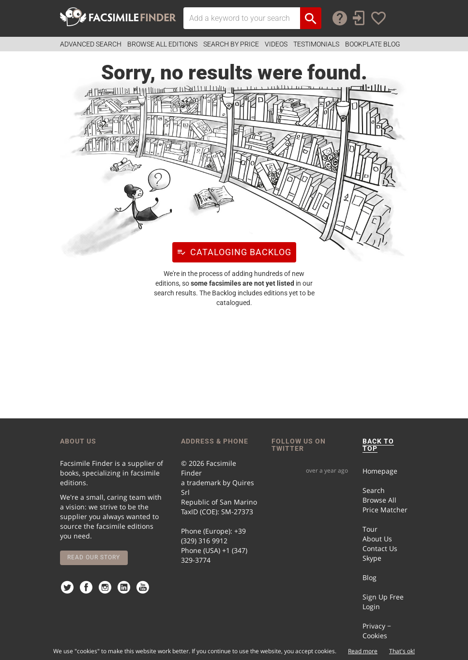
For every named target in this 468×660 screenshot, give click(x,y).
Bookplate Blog (372, 44)
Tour (369, 529)
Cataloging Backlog (231, 252)
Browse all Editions (162, 44)
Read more (362, 651)
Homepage (379, 471)
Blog (369, 577)
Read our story (93, 557)
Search (373, 490)
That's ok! (402, 651)
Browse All (379, 500)
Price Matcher (385, 509)
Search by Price (231, 44)
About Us (377, 538)
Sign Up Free (383, 596)
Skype (371, 558)
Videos (276, 44)
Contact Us (379, 548)
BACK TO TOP (378, 444)
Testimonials (316, 44)
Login (371, 606)
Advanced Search (90, 44)
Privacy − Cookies (376, 630)
